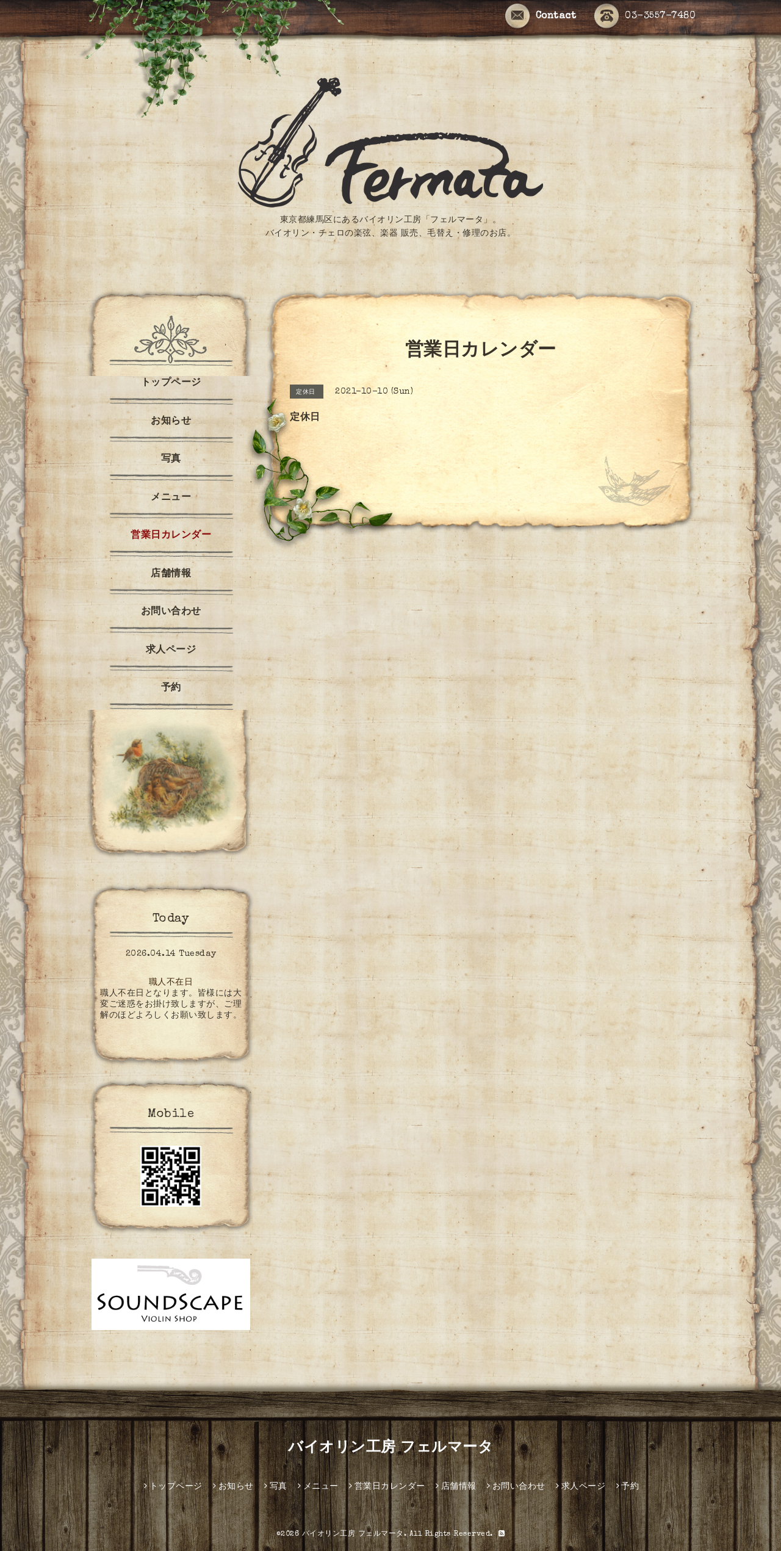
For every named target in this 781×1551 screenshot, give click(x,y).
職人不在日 (171, 982)
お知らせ (171, 422)
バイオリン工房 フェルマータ (390, 1448)
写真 (171, 460)
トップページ (171, 383)
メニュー (171, 498)
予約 (171, 688)
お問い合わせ (171, 612)
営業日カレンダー (171, 536)
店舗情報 (171, 574)
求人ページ (171, 651)
